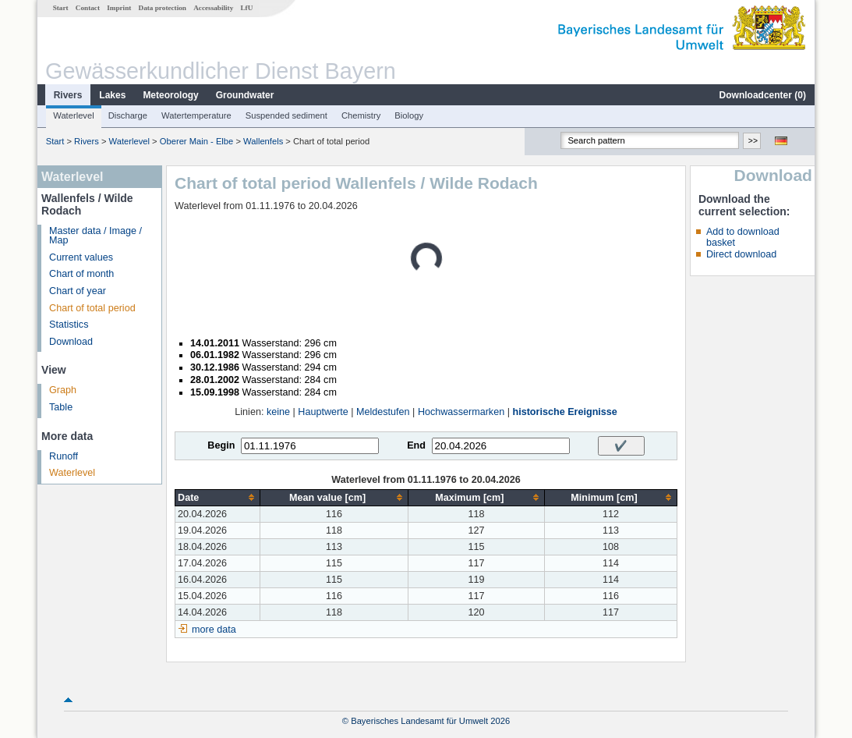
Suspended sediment (286, 115)
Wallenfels (263, 141)
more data (214, 629)
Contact (88, 8)
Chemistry (360, 115)
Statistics (68, 324)
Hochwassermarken (461, 411)
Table (60, 407)
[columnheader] (217, 497)
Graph (62, 390)
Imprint (119, 8)
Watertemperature (196, 115)
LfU (246, 8)
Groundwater (245, 95)
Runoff (63, 456)
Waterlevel (73, 115)
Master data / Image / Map (95, 236)
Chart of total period (92, 308)
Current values (81, 257)
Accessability (213, 8)
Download (71, 341)
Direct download (741, 254)
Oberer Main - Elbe (197, 141)
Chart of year (77, 291)
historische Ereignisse (564, 411)
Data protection (162, 8)
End (416, 445)
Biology (408, 115)
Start (61, 8)
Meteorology (170, 95)
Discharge (127, 115)
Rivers (68, 95)
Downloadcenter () (762, 95)
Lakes (112, 95)
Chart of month (81, 273)
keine (278, 411)
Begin (221, 445)
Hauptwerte (323, 411)
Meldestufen (383, 411)
